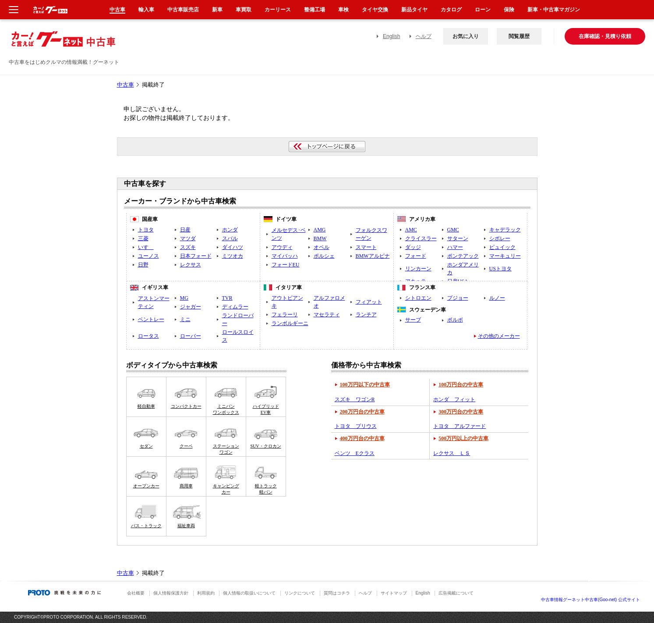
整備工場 (314, 10)
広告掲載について (456, 593)
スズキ (188, 247)
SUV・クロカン (265, 446)
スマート (366, 247)
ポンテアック (463, 256)
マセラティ (327, 315)
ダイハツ (232, 247)
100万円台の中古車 (460, 385)
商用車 (186, 485)
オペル (321, 247)
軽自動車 (146, 406)
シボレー (499, 238)
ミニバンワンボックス (226, 409)
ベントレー (151, 319)
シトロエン (418, 298)
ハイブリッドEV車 (266, 409)
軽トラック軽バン (266, 488)
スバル (230, 238)
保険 (509, 10)
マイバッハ (285, 256)
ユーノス (148, 256)
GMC (453, 230)
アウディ (282, 247)
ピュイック (502, 247)
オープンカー (146, 485)
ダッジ (413, 247)
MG (184, 298)
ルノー (497, 298)
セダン (146, 446)
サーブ (413, 320)
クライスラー (421, 238)
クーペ (186, 446)
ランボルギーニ (290, 323)
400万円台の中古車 (362, 438)
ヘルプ (423, 36)
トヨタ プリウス (356, 426)
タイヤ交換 (375, 10)
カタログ (451, 10)
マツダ (188, 238)
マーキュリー (505, 256)
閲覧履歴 (519, 36)
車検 (343, 10)
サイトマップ (394, 593)
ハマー (455, 247)
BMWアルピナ (373, 256)
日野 (143, 265)
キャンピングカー (226, 488)
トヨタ (146, 230)
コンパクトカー (186, 406)
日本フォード (196, 256)
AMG (320, 230)
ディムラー (235, 307)
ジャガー (190, 307)
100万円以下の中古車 (365, 385)
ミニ (185, 319)
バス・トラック (146, 525)
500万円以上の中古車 (463, 438)
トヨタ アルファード (459, 426)
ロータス (148, 336)
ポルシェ (324, 256)
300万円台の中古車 (460, 412)
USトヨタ (500, 269)
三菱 (143, 238)
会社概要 (136, 593)
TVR (227, 298)
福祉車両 (186, 525)
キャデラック (505, 230)
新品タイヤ (414, 10)
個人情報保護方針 (170, 593)
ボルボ (455, 320)
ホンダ (230, 230)
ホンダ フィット (454, 399)
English (391, 36)
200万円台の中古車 (362, 412)
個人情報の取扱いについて (249, 593)
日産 (185, 230)
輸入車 (146, 10)
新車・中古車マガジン (553, 10)
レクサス (190, 265)
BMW (320, 238)
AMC (411, 230)
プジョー (457, 298)
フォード (415, 256)
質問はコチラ (337, 593)
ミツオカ (232, 256)
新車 (217, 10)
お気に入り (465, 36)
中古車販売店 (183, 10)
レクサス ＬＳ (451, 453)
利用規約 (206, 593)
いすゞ (146, 247)
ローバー (190, 336)
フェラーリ (285, 315)
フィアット (369, 302)
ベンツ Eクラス (355, 453)
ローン (483, 10)
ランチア (366, 315)
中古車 (125, 85)
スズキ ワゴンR (355, 399)
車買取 (243, 10)
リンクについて (299, 593)
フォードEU (286, 265)
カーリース (278, 10)
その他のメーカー (499, 336)
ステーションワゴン (226, 449)
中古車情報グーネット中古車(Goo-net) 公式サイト (590, 599)
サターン (457, 238)
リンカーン (418, 269)
